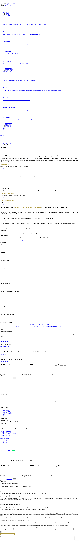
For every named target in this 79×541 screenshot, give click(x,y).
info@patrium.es (6, 2)
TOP (1, 450)
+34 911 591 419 (7, 4)
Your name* (13, 364)
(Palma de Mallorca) (8, 435)
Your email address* (41, 364)
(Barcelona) (6, 434)
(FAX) (5, 437)
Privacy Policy (9, 379)
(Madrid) (5, 433)
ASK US (2, 168)
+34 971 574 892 (11, 3)
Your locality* (34, 376)
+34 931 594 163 (8, 5)
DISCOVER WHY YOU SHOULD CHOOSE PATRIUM (39, 324)
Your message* (63, 479)
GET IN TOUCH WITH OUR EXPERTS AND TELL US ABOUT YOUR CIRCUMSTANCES (19, 153)
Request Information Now (7, 537)
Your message (63, 376)
